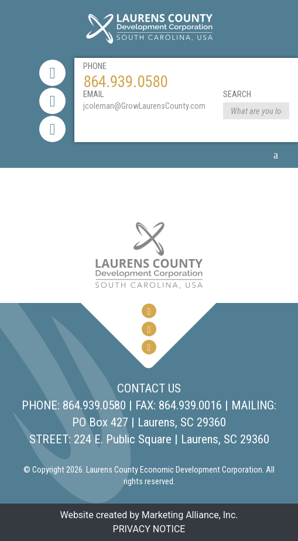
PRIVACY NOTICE (149, 529)
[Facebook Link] (52, 73)
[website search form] (256, 111)
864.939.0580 (125, 82)
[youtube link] (52, 129)
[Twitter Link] (52, 101)
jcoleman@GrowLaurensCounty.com (144, 106)
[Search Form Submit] (280, 110)
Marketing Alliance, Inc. (190, 515)
